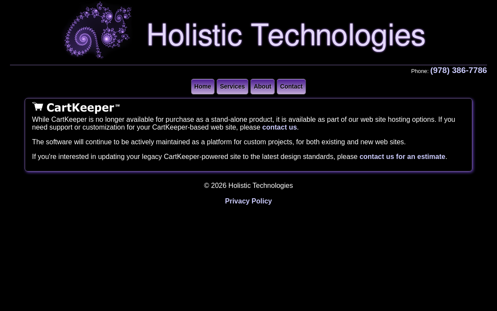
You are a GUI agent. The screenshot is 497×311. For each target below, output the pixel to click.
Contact (291, 86)
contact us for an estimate (402, 156)
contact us (279, 127)
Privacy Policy (248, 201)
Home (202, 86)
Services (232, 86)
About (262, 86)
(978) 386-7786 (458, 70)
